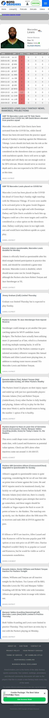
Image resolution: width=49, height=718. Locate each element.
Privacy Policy (13, 650)
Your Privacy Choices (33, 650)
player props (33, 46)
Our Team (23, 646)
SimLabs (33, 9)
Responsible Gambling (24, 659)
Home (4, 9)
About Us (12, 646)
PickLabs (23, 9)
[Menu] (45, 3)
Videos (42, 9)
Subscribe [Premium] (35, 3)
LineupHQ (13, 9)
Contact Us (36, 646)
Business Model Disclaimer (24, 664)
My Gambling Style (33, 655)
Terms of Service (14, 655)
